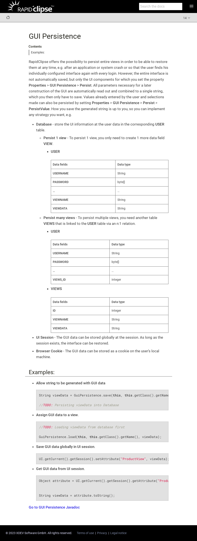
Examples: (38, 52)
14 (187, 18)
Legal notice (118, 533)
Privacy (102, 533)
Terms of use (85, 533)
